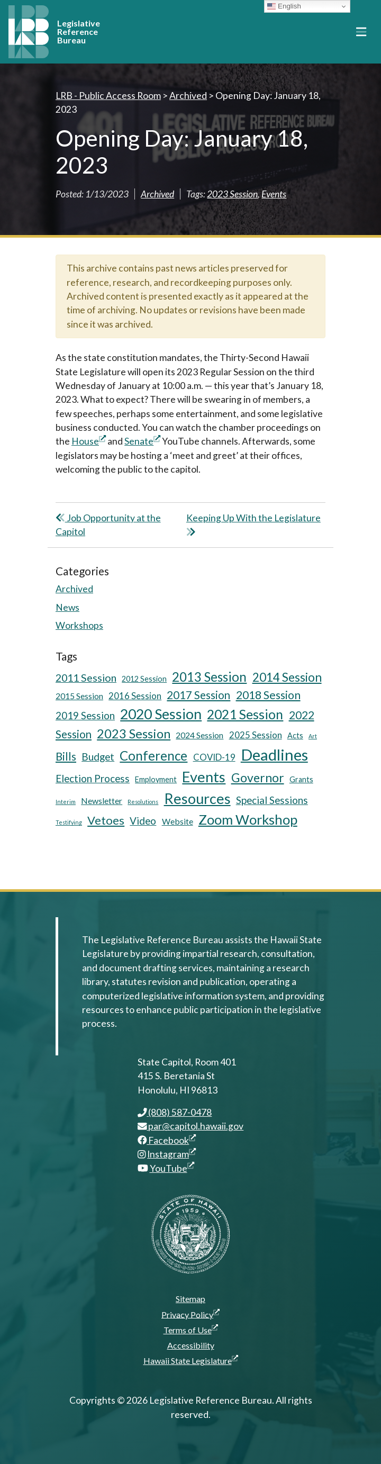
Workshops (79, 625)
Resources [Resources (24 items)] (197, 798)
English (284, 6)
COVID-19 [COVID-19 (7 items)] (214, 757)
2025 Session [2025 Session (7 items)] (255, 734)
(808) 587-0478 (175, 1112)
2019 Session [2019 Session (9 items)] (85, 715)
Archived (157, 194)
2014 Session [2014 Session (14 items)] (287, 677)
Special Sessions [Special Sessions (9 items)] (272, 800)
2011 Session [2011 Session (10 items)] (86, 678)
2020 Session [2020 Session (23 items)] (161, 714)
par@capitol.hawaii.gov (191, 1126)
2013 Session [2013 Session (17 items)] (209, 676)
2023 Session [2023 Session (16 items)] (133, 733)
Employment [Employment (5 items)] (156, 779)
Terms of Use (191, 1329)
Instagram (171, 1154)
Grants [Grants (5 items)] (301, 779)
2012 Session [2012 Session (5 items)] (144, 678)
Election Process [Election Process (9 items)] (93, 778)
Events (273, 194)
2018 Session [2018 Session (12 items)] (268, 694)
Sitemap (190, 1299)
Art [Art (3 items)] (313, 736)
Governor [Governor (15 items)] (257, 777)
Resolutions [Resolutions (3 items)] (143, 801)
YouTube (172, 1168)
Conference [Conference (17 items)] (153, 755)
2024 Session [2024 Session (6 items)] (199, 735)
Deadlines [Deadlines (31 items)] (274, 754)
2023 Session (232, 194)
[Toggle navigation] (361, 31)
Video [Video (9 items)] (143, 821)
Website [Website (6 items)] (177, 821)
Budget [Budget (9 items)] (97, 757)
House (88, 441)
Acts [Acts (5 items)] (295, 735)
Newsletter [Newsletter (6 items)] (101, 801)
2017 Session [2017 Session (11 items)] (198, 695)
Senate (142, 441)
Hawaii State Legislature (190, 1360)
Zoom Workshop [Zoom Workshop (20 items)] (247, 819)
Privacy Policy (190, 1314)
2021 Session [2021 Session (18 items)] (245, 714)
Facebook (167, 1140)
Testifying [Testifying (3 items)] (69, 822)
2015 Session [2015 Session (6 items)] (79, 696)
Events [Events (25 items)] (203, 776)
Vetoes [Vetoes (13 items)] (105, 820)
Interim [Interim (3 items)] (66, 801)
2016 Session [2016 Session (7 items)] (134, 695)
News (67, 607)
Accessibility (190, 1345)
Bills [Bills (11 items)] (66, 756)
